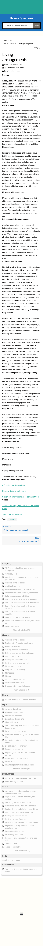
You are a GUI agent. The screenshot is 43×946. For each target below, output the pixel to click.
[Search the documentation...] (18, 25)
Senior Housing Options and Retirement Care (20, 497)
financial (12, 520)
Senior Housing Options (12, 514)
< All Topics (8, 40)
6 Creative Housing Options (13, 485)
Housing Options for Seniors (14, 491)
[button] (21, 564)
